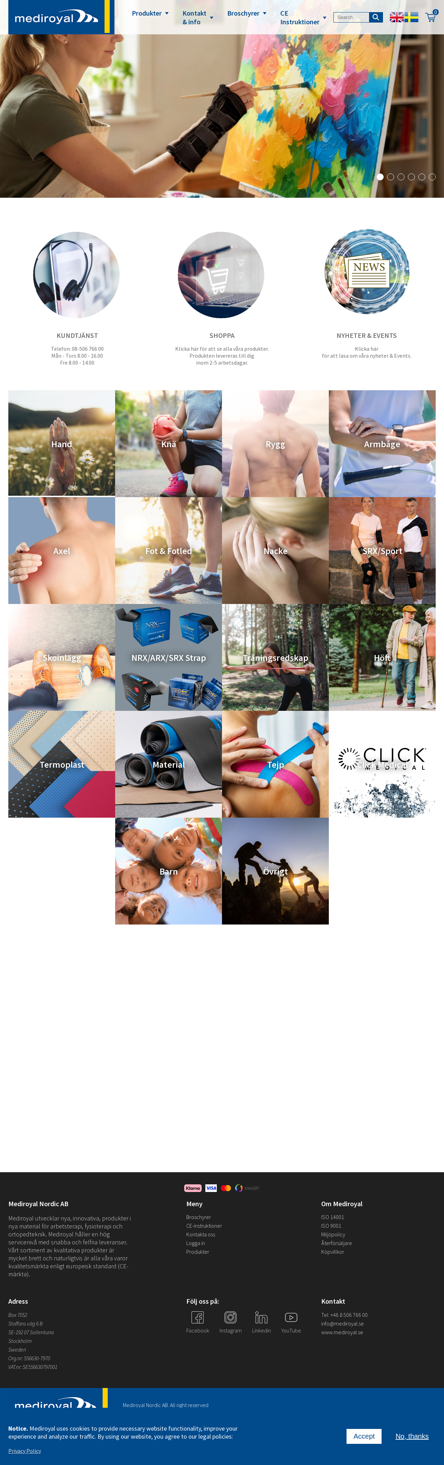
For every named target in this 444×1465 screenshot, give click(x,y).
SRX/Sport (382, 550)
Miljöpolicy (333, 1234)
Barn (169, 871)
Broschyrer (243, 13)
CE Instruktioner (299, 17)
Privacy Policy (24, 1450)
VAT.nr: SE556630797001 (33, 1366)
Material (169, 764)
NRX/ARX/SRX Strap (168, 657)
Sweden (17, 1349)
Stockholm (20, 1340)
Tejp (275, 764)
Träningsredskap (275, 657)
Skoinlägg (62, 657)
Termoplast (62, 764)
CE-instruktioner (204, 1225)
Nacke (276, 550)
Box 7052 (17, 1314)
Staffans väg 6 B (25, 1323)
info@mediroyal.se (342, 1323)
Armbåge (382, 444)
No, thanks (412, 1436)
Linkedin (261, 1330)
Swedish (411, 17)
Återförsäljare (336, 1243)
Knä (168, 444)
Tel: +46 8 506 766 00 (344, 1314)
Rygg (275, 444)
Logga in (195, 1243)
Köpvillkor (332, 1251)
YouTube (291, 1330)
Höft (382, 657)
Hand (61, 444)
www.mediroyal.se (342, 1332)
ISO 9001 (331, 1225)
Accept (364, 1436)
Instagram (231, 1330)
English (397, 17)
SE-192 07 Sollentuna (31, 1332)
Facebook (197, 1330)
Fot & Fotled (168, 550)
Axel (61, 550)
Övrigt (275, 871)
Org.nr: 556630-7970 (29, 1358)
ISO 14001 (332, 1216)
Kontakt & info (194, 17)
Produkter (147, 13)
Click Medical (382, 764)
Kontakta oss (200, 1234)
